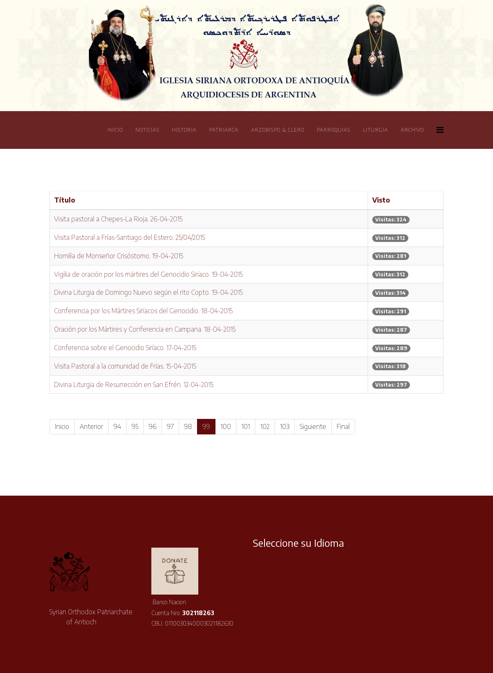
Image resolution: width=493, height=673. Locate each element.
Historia (184, 130)
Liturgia (375, 130)
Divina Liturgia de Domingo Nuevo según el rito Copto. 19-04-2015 (148, 292)
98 (188, 426)
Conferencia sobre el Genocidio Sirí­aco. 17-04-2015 (125, 347)
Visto (381, 200)
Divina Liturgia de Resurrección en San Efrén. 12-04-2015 (133, 384)
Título (64, 200)
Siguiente (313, 426)
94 (117, 426)
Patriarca (224, 130)
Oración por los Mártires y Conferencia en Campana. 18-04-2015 (145, 329)
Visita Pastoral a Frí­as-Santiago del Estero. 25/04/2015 (129, 237)
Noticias (147, 130)
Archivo (412, 130)
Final (343, 426)
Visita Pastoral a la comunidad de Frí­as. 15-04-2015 (125, 366)
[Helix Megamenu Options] (440, 129)
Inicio (115, 130)
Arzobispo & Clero (277, 130)
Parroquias (333, 130)
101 (245, 426)
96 (152, 426)
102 (265, 426)
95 (135, 426)
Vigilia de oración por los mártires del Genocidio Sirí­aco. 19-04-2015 (148, 274)
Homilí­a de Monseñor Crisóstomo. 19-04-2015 (118, 256)
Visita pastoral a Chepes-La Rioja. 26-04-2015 (118, 219)
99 (206, 426)
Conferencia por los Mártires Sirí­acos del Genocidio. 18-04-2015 (143, 311)
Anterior (91, 426)
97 (170, 426)
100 (226, 426)
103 (284, 426)
